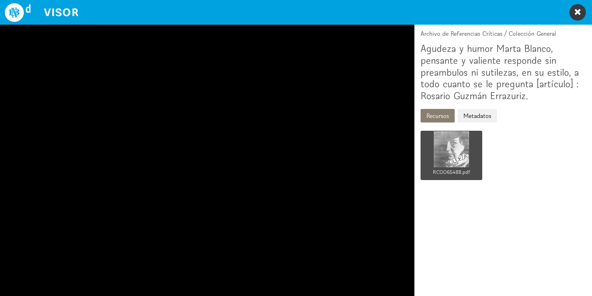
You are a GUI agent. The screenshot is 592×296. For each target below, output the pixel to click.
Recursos (437, 116)
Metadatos (477, 116)
